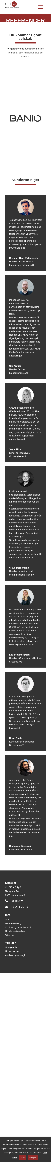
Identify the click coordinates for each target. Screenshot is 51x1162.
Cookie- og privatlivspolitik (18, 927)
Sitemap (9, 935)
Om (7, 919)
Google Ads (11, 947)
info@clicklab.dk (20, 907)
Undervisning (12, 951)
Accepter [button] (32, 1158)
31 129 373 (17, 901)
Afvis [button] (23, 1158)
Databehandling (13, 923)
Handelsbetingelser (15, 931)
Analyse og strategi (15, 955)
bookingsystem (23, 818)
